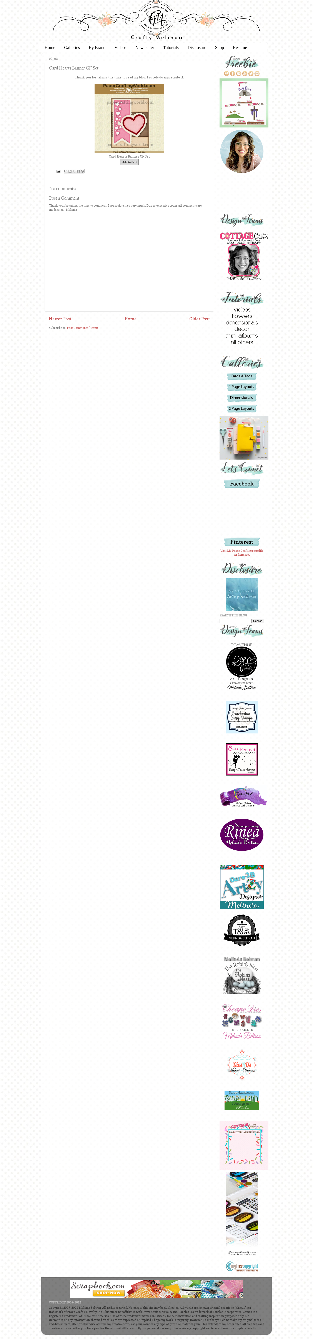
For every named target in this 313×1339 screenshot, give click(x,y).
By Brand (97, 47)
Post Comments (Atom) (82, 327)
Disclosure (197, 47)
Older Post (199, 318)
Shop (219, 47)
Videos (120, 47)
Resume (240, 47)
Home (50, 47)
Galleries (72, 47)
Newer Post (60, 318)
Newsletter (144, 47)
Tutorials (171, 47)
